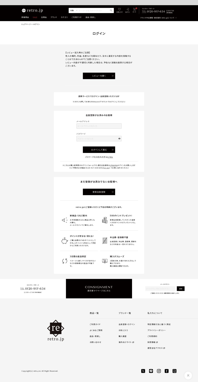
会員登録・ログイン (127, 324)
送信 (180, 288)
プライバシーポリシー (157, 330)
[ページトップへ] (188, 375)
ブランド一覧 (125, 313)
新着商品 (25, 17)
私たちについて (155, 313)
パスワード (82, 134)
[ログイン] (127, 10)
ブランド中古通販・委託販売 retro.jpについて (157, 18)
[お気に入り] (119, 10)
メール (106, 168)
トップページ (26, 24)
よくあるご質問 (96, 330)
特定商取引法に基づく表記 (159, 324)
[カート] (134, 10)
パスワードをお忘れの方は (99, 157)
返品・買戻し (91, 17)
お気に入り (123, 330)
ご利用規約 (152, 336)
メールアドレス (83, 121)
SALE (35, 17)
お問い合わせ (95, 342)
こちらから (113, 165)
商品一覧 (94, 313)
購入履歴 (123, 336)
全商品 (44, 17)
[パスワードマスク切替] (119, 138)
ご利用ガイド (77, 17)
